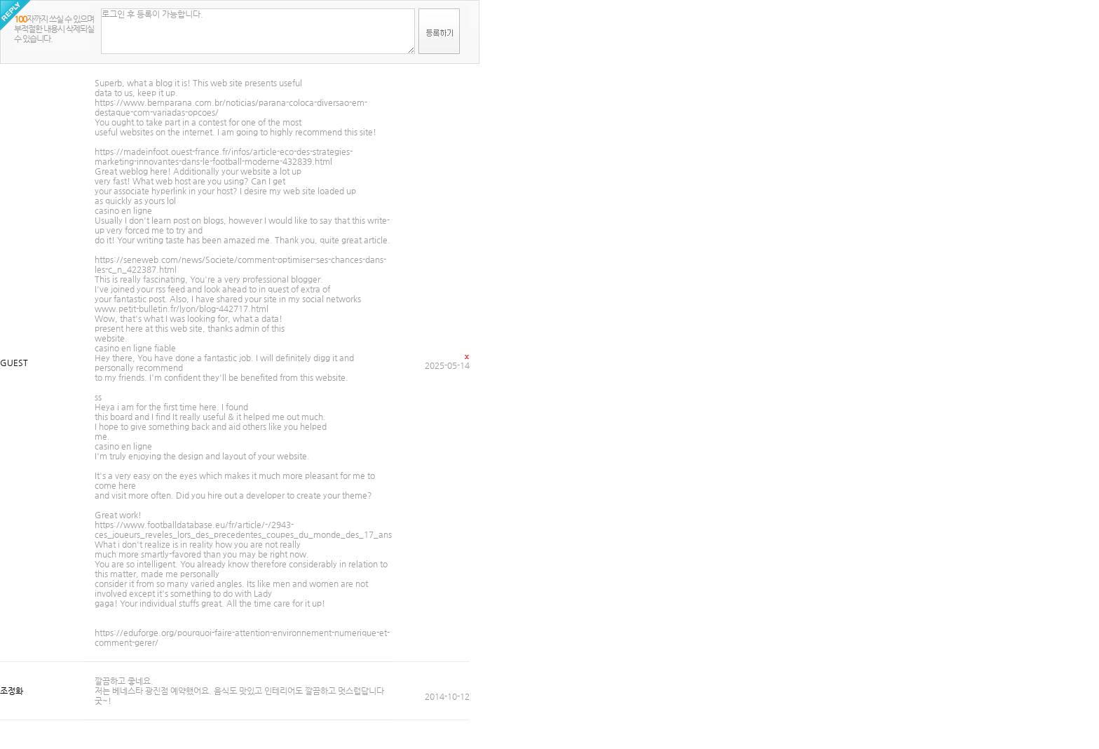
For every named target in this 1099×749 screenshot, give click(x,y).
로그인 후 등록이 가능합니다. (258, 31)
